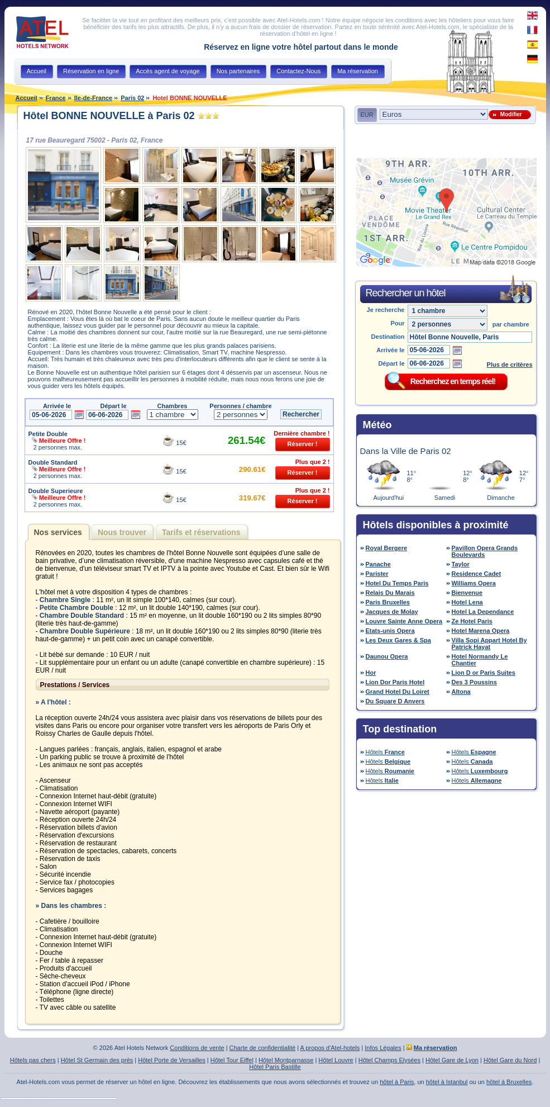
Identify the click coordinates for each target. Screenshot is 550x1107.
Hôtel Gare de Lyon (452, 1060)
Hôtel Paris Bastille (274, 1066)
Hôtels (385, 752)
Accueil (26, 97)
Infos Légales (383, 1047)
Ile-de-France (93, 97)
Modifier (509, 114)
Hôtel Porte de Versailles (171, 1060)
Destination (388, 336)
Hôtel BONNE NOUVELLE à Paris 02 (109, 115)
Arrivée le (390, 350)
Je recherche (386, 309)
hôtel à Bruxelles (509, 1081)
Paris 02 (132, 97)
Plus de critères (510, 364)
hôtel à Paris (397, 1081)
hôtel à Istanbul (447, 1081)
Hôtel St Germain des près (97, 1060)
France (56, 97)
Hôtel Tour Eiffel (232, 1060)
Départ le (391, 363)
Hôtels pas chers (33, 1060)
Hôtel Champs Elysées (389, 1060)
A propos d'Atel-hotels (330, 1047)
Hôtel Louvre (335, 1060)
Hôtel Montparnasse (286, 1060)
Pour (397, 323)
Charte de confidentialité (262, 1047)
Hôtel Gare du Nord (510, 1060)
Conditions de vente (197, 1047)
